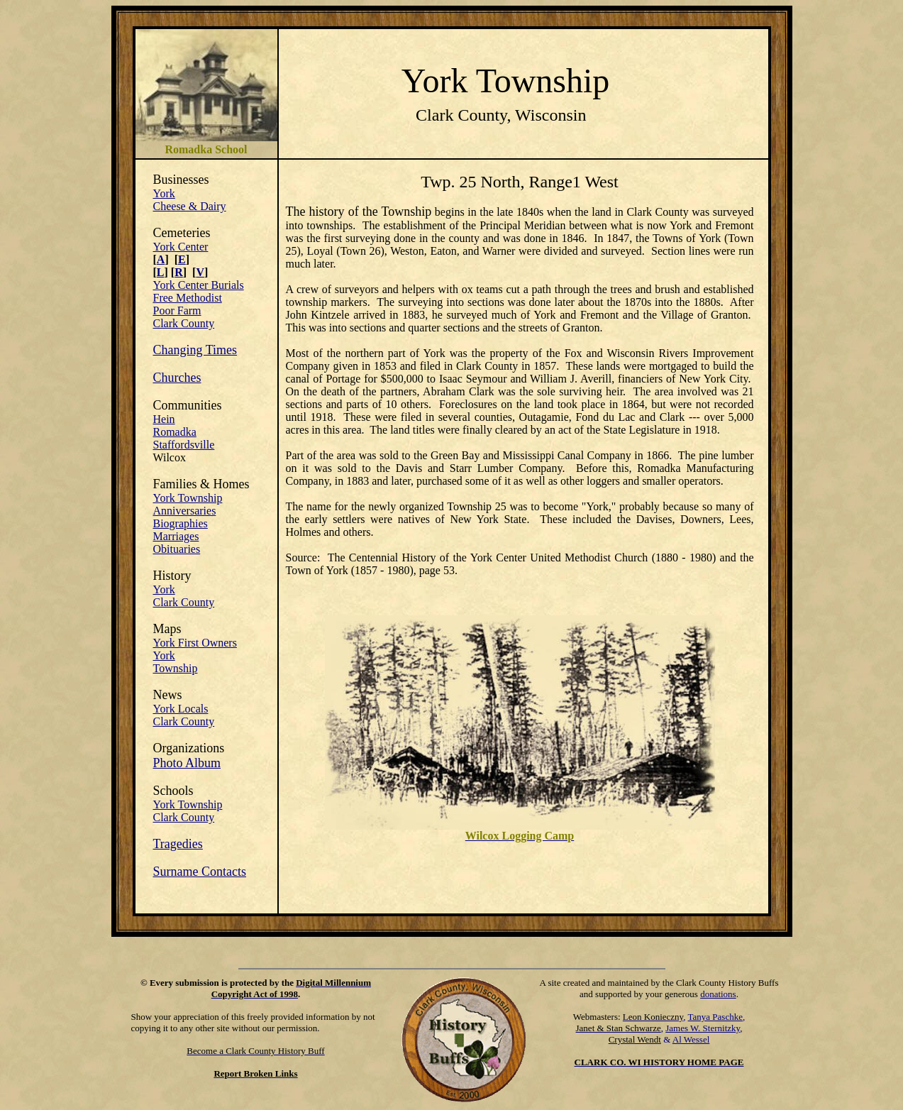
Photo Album (187, 763)
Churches (177, 377)
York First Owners (195, 643)
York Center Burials (198, 285)
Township (175, 668)
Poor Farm (177, 310)
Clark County (184, 323)
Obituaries (177, 549)
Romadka (174, 432)
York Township (188, 498)
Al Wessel (691, 1039)
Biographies (180, 523)
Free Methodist (187, 298)
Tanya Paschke (715, 1016)
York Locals (181, 709)
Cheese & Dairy (189, 206)
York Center (181, 247)
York (164, 193)
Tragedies (178, 844)
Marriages (176, 536)
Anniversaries (184, 511)
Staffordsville (184, 445)
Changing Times (195, 350)
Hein (164, 419)
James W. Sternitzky (702, 1028)
